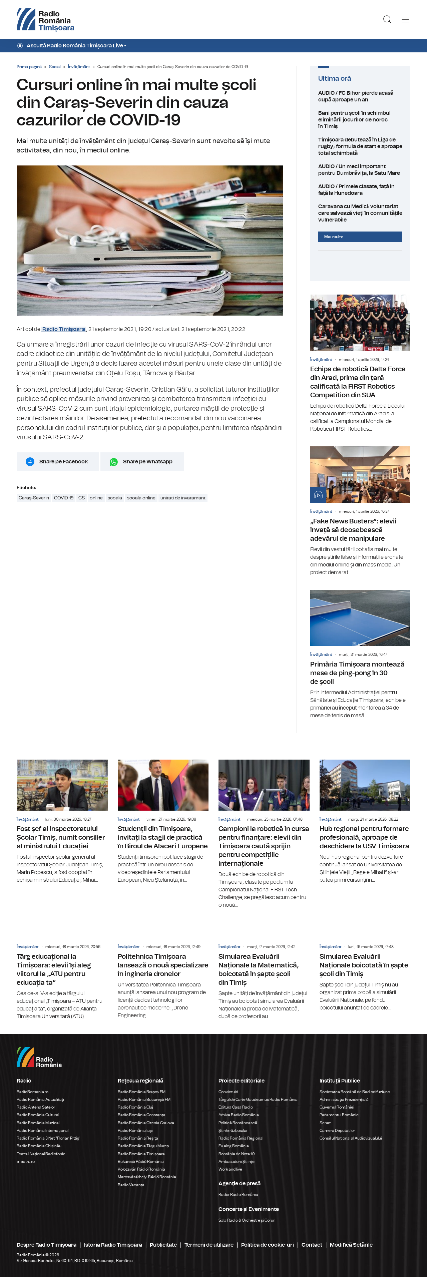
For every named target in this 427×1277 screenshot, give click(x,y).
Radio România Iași (135, 1131)
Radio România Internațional (42, 1131)
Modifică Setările (351, 1245)
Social (55, 67)
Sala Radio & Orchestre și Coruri (247, 1220)
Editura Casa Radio (236, 1107)
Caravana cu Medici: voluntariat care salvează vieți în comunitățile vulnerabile (360, 213)
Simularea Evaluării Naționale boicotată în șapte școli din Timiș (365, 973)
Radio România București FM (144, 1100)
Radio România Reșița (138, 1138)
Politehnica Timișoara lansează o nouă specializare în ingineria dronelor (163, 977)
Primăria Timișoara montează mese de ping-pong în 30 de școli (360, 655)
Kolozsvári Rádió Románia (141, 1169)
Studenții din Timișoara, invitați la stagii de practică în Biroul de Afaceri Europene (163, 822)
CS (81, 498)
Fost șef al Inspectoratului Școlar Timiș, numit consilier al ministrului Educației (62, 822)
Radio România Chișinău (39, 1146)
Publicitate (163, 1245)
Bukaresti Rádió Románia (141, 1162)
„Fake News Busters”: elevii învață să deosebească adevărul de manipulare (360, 511)
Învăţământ (79, 67)
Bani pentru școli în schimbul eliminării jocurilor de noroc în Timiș (360, 119)
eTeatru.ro (26, 1162)
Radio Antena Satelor (36, 1107)
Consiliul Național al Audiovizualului (351, 1138)
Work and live (230, 1169)
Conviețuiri (228, 1092)
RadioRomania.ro (32, 1092)
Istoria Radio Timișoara (113, 1245)
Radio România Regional (241, 1138)
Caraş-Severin (34, 498)
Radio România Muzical (38, 1123)
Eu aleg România (234, 1146)
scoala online (141, 498)
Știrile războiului (233, 1131)
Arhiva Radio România (239, 1115)
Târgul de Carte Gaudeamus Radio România (258, 1100)
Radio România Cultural (38, 1115)
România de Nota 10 (237, 1154)
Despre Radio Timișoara (46, 1245)
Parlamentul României (340, 1115)
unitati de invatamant (182, 498)
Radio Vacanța (131, 1185)
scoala (115, 498)
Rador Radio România (238, 1195)
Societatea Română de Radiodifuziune (355, 1092)
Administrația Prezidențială (344, 1100)
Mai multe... (335, 237)
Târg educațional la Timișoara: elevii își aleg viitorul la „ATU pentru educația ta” (62, 978)
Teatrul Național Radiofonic (41, 1154)
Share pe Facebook (63, 461)
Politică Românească (238, 1123)
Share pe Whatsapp (147, 461)
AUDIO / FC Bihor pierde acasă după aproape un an (360, 96)
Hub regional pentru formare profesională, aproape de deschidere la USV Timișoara (365, 822)
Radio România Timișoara (141, 1154)
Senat (325, 1123)
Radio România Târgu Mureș (143, 1146)
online (96, 498)
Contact (312, 1245)
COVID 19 (63, 498)
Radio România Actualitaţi (40, 1100)
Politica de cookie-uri (267, 1245)
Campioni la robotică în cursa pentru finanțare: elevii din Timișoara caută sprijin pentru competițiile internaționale (264, 834)
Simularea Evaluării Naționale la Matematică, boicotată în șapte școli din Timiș (264, 978)
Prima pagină (29, 67)
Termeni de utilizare (209, 1245)
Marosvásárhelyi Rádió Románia (147, 1177)
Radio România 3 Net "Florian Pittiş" (48, 1138)
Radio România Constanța (141, 1115)
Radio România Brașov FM (141, 1092)
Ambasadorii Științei (237, 1162)
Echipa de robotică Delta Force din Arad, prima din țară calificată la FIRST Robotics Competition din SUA (360, 364)
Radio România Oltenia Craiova (146, 1123)
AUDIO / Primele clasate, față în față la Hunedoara (360, 190)
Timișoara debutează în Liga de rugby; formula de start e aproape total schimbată (360, 146)
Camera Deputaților (337, 1131)
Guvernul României (337, 1107)
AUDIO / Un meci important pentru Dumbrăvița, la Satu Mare (360, 170)
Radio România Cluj (135, 1107)
